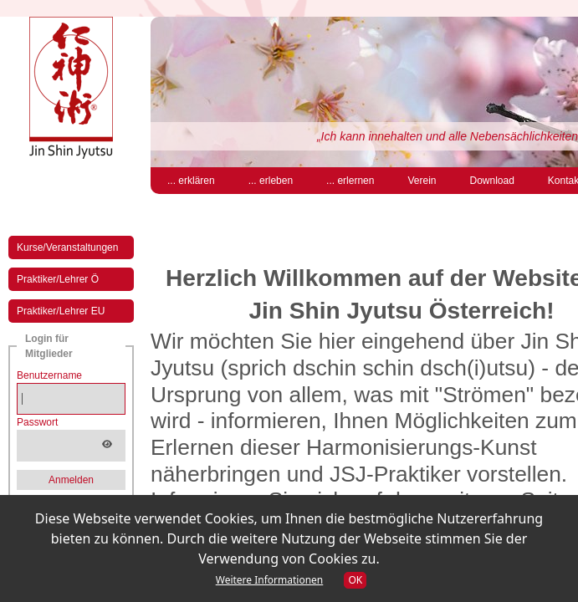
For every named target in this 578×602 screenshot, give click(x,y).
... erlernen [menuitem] (350, 180)
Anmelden (71, 480)
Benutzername (49, 375)
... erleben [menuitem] (270, 180)
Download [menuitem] (491, 180)
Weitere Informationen (270, 580)
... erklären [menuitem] (191, 180)
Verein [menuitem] (421, 180)
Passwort (37, 422)
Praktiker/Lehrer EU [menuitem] (61, 311)
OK (355, 580)
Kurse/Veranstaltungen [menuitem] (67, 247)
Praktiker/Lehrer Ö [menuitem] (58, 279)
